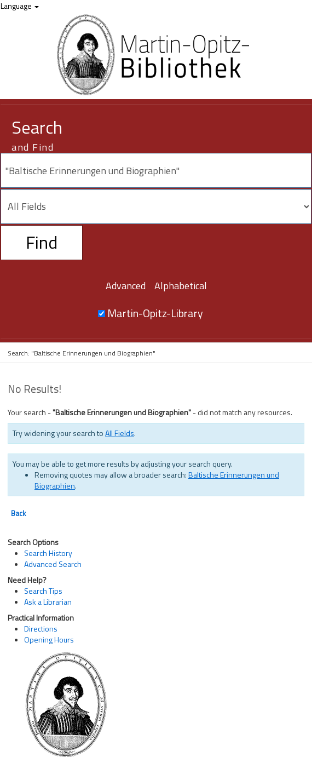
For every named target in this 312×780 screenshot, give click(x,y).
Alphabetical (180, 285)
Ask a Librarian (48, 601)
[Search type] (156, 206)
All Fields (119, 433)
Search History (48, 553)
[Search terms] (156, 170)
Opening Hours (49, 639)
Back (18, 513)
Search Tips (43, 591)
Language (20, 6)
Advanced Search (53, 564)
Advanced (126, 285)
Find (41, 242)
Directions (40, 628)
